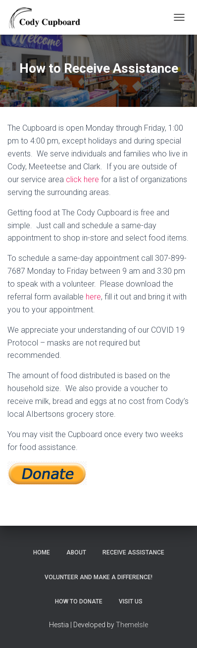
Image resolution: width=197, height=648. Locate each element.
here (93, 296)
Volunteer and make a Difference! (98, 577)
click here (82, 179)
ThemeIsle (132, 625)
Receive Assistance (133, 552)
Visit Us (131, 601)
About (76, 552)
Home (41, 552)
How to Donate (78, 601)
